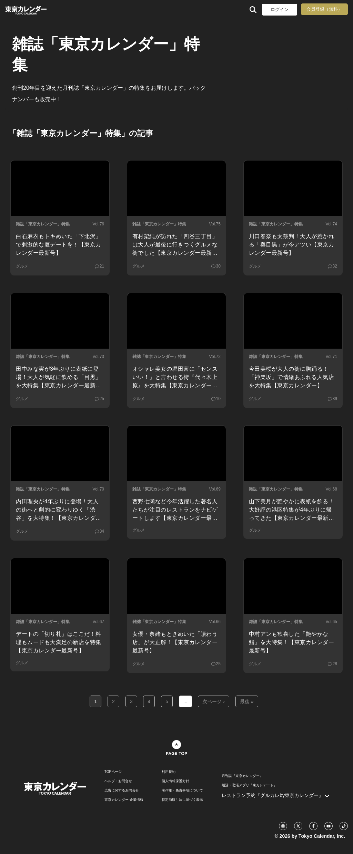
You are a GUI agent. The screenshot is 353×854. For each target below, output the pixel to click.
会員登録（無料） (324, 9)
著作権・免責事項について (182, 790)
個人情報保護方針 (175, 781)
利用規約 (168, 772)
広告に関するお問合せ (121, 790)
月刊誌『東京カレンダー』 (242, 776)
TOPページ (113, 772)
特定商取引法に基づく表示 (182, 800)
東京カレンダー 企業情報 (123, 800)
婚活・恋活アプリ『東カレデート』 (249, 785)
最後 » (247, 701)
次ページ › (213, 701)
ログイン (280, 9)
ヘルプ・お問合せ (118, 781)
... (185, 701)
